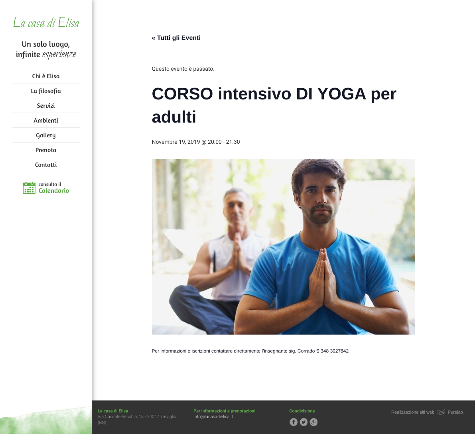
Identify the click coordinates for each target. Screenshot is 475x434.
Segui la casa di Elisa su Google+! (313, 422)
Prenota (46, 150)
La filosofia (46, 91)
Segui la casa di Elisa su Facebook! (294, 422)
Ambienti (46, 120)
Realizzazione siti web (412, 412)
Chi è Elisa (46, 76)
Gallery (45, 135)
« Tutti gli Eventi (176, 38)
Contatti (46, 164)
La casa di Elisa (45, 24)
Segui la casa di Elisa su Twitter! (303, 422)
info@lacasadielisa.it (213, 416)
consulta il (54, 188)
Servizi (46, 105)
